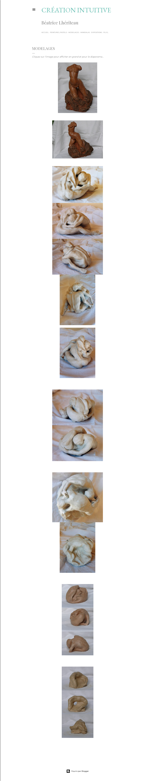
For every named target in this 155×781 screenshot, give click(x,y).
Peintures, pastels (58, 32)
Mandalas (85, 32)
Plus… (106, 32)
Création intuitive (76, 10)
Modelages (73, 32)
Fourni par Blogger (77, 771)
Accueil (45, 32)
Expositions (96, 32)
